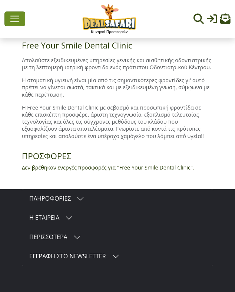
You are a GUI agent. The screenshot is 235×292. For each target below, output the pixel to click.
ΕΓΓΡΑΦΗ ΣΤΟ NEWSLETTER (67, 256)
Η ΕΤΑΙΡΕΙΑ (44, 218)
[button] (225, 20)
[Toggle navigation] (14, 18)
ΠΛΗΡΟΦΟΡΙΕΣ (50, 198)
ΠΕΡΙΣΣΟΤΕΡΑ (48, 237)
